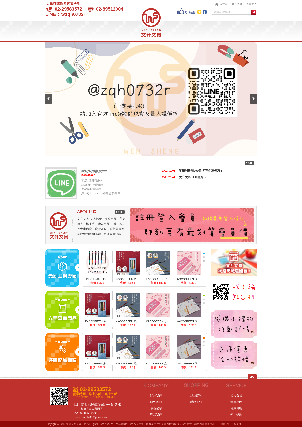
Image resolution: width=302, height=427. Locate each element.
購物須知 (196, 402)
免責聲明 (236, 408)
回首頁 (221, 4)
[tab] (204, 253)
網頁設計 (225, 424)
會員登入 (251, 4)
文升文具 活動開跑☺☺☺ (195, 177)
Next (253, 99)
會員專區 (221, 30)
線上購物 (196, 395)
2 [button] (204, 257)
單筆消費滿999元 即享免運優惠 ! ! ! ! (202, 170)
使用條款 (236, 414)
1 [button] (204, 253)
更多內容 (249, 163)
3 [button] (204, 261)
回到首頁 (156, 402)
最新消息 (79, 30)
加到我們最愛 (199, 12)
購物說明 (198, 30)
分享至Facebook (205, 12)
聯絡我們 (244, 30)
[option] (192, 225)
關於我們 (56, 30)
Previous (48, 99)
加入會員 (237, 4)
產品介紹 (102, 30)
